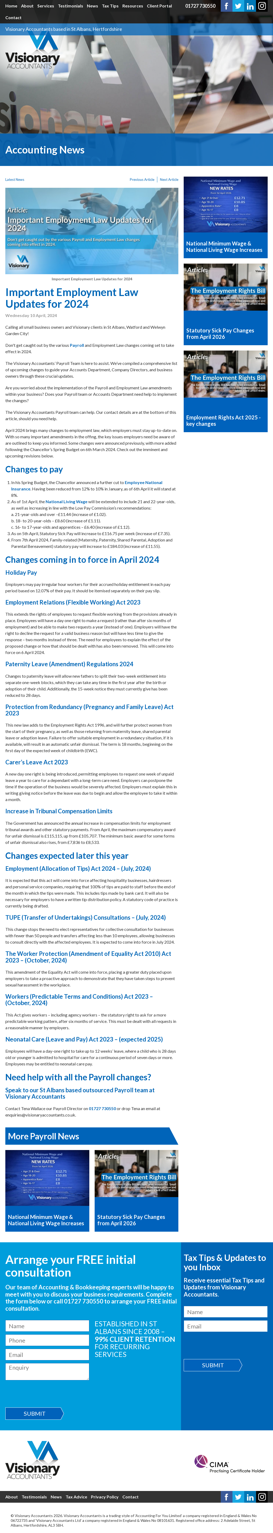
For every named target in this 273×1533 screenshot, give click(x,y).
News (92, 5)
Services (45, 5)
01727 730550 (200, 6)
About (27, 5)
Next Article (169, 179)
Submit (35, 1413)
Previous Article (142, 179)
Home (11, 5)
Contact (13, 17)
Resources (132, 5)
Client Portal (159, 5)
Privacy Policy (105, 1496)
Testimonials (70, 5)
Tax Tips (110, 5)
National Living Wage (66, 501)
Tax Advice (76, 1496)
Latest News (14, 179)
